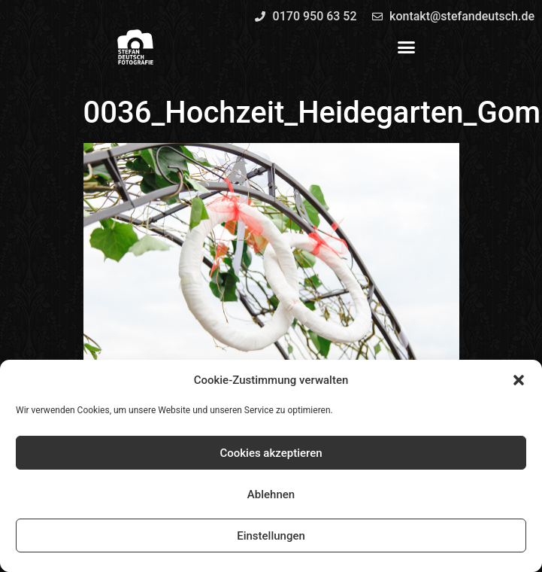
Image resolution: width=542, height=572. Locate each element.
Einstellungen (271, 536)
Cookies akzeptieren (271, 453)
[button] (518, 380)
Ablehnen (271, 494)
